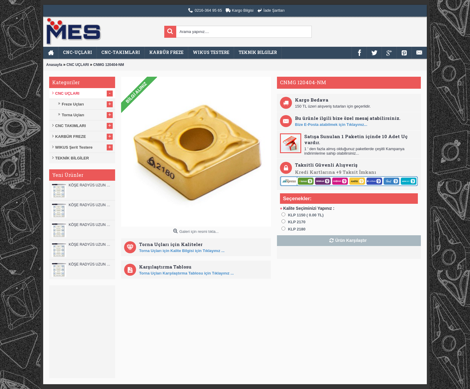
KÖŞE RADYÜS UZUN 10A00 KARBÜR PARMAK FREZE (90, 244)
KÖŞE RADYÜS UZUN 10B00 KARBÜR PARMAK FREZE (90, 225)
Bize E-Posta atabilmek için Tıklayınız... (331, 124)
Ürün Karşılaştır (351, 240)
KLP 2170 (296, 222)
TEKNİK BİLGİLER (72, 158)
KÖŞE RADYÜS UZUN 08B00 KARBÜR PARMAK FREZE (90, 264)
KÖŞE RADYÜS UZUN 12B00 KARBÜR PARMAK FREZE (90, 185)
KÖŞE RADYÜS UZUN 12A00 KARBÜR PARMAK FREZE (90, 205)
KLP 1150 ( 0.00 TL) (306, 215)
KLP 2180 (296, 229)
